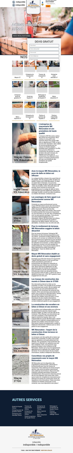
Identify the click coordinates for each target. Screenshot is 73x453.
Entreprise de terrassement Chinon (41, 407)
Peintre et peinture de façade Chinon (30, 417)
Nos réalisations (21, 36)
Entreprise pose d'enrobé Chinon (17, 414)
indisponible (18, 2)
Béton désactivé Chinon (42, 415)
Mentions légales (46, 450)
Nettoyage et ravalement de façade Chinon (54, 407)
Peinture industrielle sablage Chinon (54, 412)
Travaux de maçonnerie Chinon (28, 407)
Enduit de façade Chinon (17, 407)
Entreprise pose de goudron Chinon (17, 410)
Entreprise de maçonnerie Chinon (29, 412)
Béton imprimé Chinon (41, 411)
